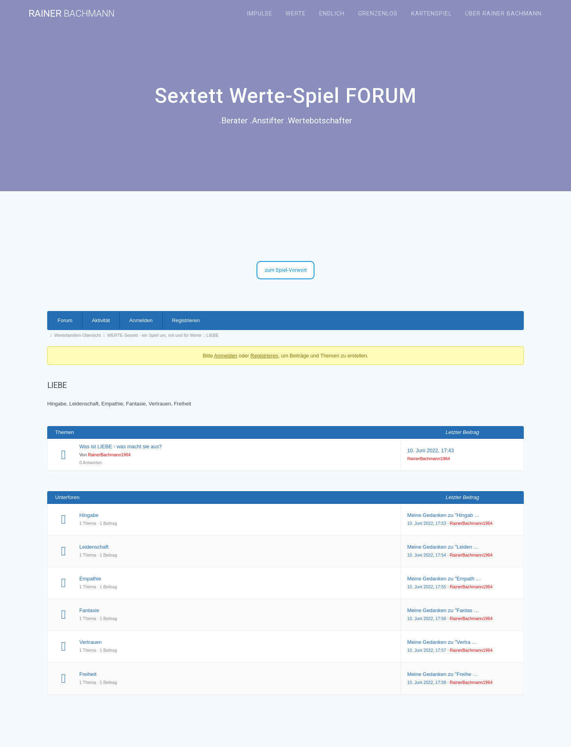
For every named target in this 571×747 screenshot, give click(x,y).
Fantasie (89, 610)
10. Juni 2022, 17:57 (426, 650)
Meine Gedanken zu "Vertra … (442, 642)
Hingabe (88, 515)
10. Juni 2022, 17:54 (426, 555)
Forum (65, 320)
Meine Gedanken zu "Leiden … (443, 547)
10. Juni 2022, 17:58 (426, 682)
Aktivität (101, 320)
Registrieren (186, 320)
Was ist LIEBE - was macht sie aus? (120, 446)
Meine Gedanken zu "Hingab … (443, 515)
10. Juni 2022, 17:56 (426, 618)
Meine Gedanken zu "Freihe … (442, 674)
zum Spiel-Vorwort (285, 270)
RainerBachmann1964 (109, 454)
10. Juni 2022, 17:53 (426, 523)
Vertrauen (90, 642)
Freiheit (87, 674)
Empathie (90, 579)
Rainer (72, 13)
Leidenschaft (94, 547)
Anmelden (141, 320)
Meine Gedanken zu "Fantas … (443, 610)
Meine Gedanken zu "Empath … (444, 579)
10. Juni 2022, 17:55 (426, 586)
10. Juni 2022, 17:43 (430, 450)
